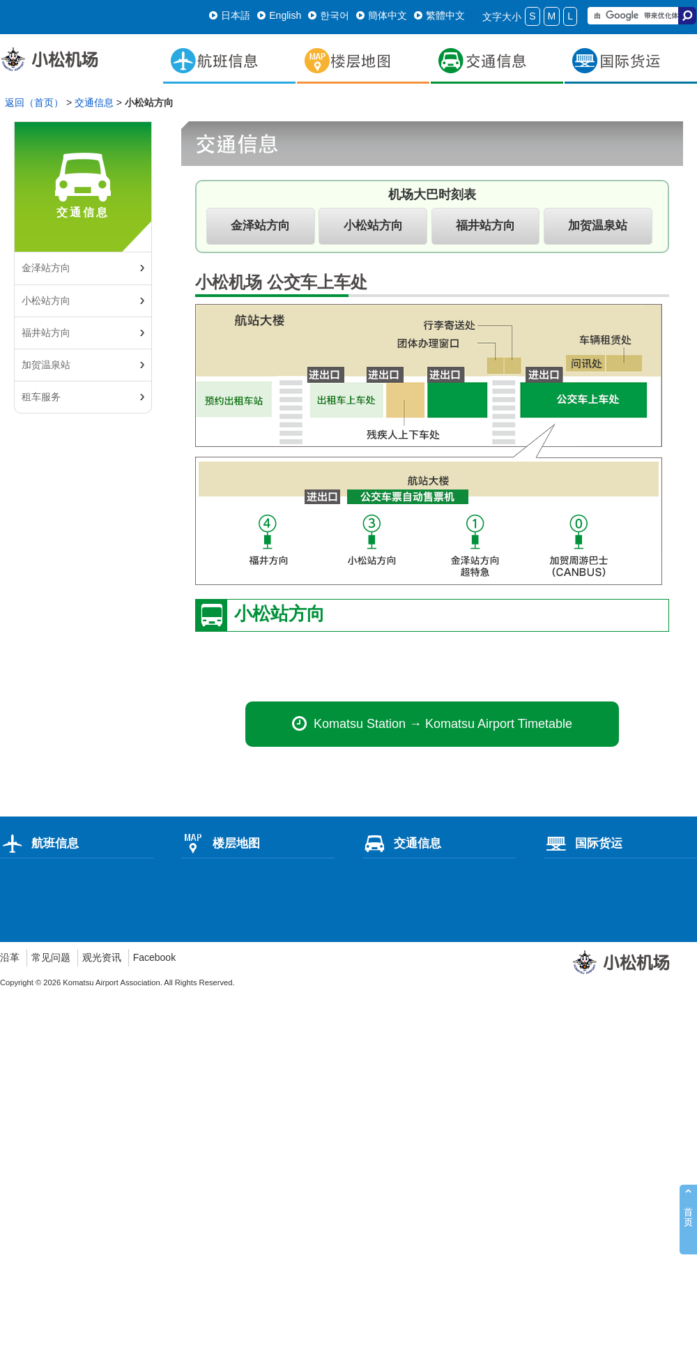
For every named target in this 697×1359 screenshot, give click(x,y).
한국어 (328, 15)
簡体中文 (381, 15)
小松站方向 (46, 300)
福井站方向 (46, 332)
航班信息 (39, 843)
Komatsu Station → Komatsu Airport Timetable (432, 724)
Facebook (154, 957)
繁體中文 (439, 15)
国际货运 (583, 843)
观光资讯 (101, 957)
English (279, 15)
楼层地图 (220, 843)
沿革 (10, 957)
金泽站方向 (46, 267)
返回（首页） (34, 102)
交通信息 (94, 102)
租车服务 (41, 396)
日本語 (229, 15)
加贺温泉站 (46, 364)
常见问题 (50, 957)
